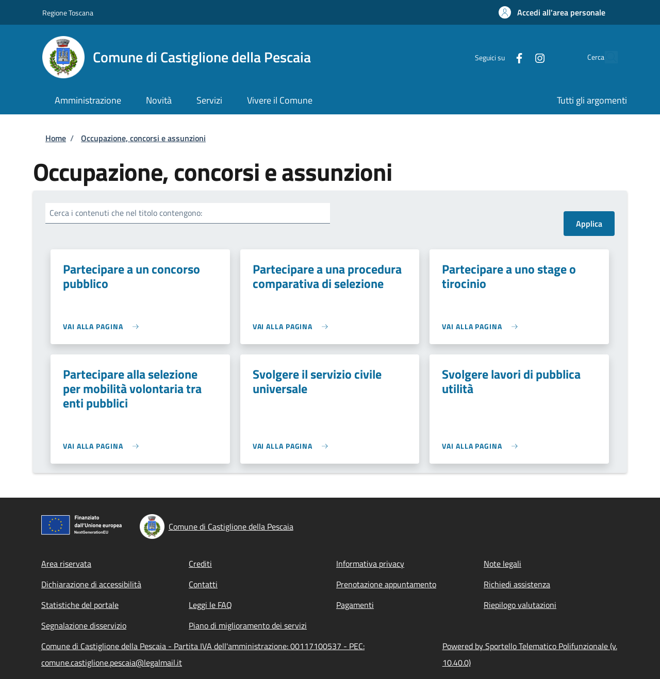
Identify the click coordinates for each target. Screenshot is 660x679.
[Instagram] (516, 57)
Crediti (200, 563)
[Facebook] (495, 57)
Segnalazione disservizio (83, 625)
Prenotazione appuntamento (386, 584)
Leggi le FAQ (210, 605)
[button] (552, 12)
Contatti (203, 584)
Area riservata (66, 563)
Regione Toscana (67, 12)
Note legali (502, 563)
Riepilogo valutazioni (520, 605)
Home (55, 138)
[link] (103, 326)
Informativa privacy (370, 563)
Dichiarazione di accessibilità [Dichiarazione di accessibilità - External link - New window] (91, 584)
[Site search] (605, 57)
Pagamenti (355, 605)
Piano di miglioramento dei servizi (248, 625)
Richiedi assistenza (517, 584)
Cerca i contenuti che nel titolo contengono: (126, 213)
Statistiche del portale (80, 605)
